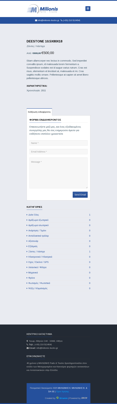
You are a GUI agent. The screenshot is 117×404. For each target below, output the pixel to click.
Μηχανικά (58, 272)
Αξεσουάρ (58, 241)
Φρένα (58, 277)
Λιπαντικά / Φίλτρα (58, 267)
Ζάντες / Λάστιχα (58, 251)
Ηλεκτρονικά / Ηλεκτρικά (58, 256)
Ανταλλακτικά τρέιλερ (58, 235)
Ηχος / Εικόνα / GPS (58, 262)
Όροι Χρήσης (62, 391)
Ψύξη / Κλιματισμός (58, 288)
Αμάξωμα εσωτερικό (58, 225)
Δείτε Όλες (58, 214)
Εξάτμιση (58, 246)
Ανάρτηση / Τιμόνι (58, 230)
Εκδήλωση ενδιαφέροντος (39, 112)
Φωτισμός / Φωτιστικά (58, 283)
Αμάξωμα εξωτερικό (58, 220)
